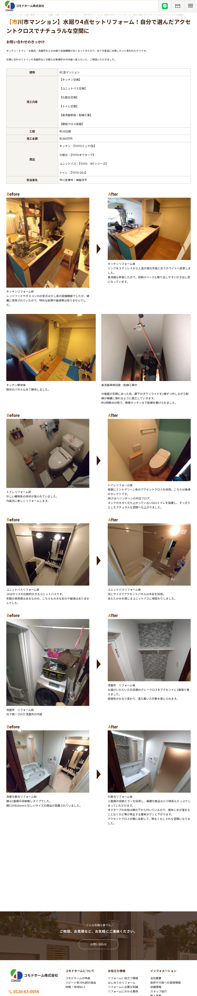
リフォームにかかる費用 (123, 991)
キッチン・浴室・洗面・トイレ (53, 14)
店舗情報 (155, 987)
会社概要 (155, 978)
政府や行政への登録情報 (165, 982)
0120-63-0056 (23, 991)
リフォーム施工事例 (25, 14)
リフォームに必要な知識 (123, 987)
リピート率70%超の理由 (80, 982)
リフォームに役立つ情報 (123, 978)
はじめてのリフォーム (121, 982)
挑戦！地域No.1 (75, 987)
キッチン (75, 14)
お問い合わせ (98, 944)
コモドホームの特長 (77, 978)
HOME (9, 14)
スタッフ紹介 (158, 991)
